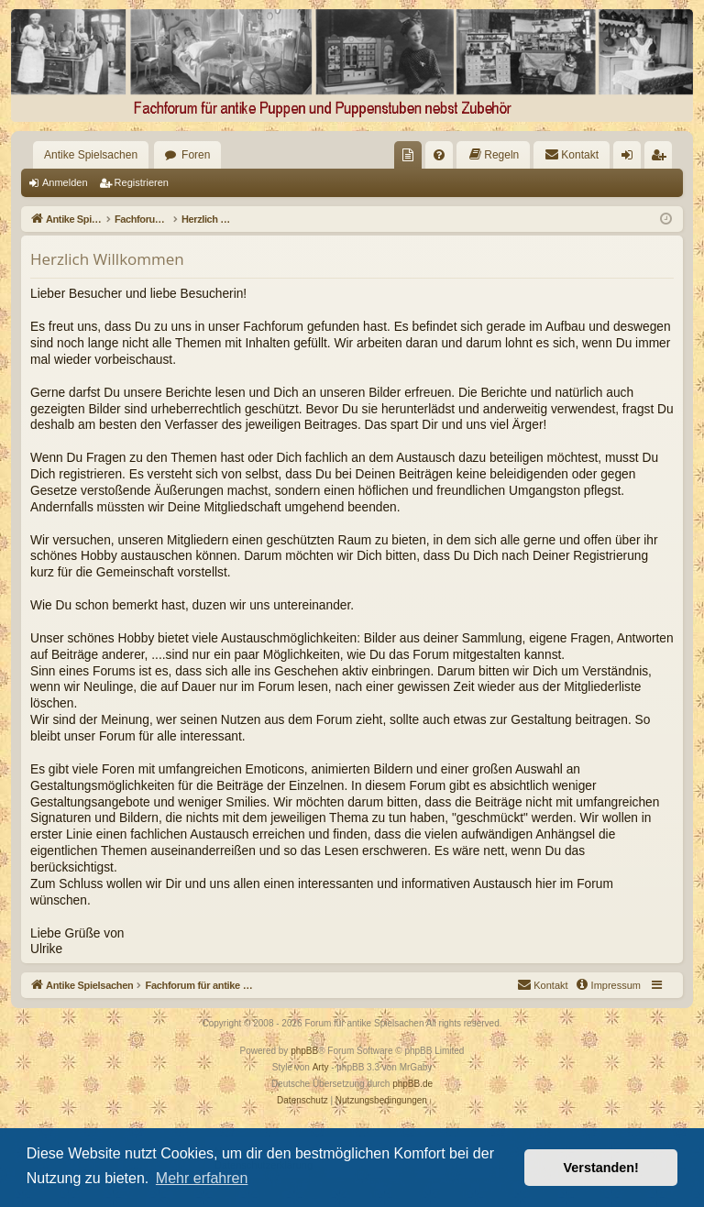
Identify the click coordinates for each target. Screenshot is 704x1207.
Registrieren (142, 182)
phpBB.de (412, 1084)
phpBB (304, 1051)
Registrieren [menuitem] (662, 158)
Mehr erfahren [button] (202, 1178)
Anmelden (65, 182)
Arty (321, 1067)
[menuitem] (408, 155)
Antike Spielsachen (91, 154)
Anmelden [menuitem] (631, 158)
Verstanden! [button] (601, 1167)
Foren (196, 154)
